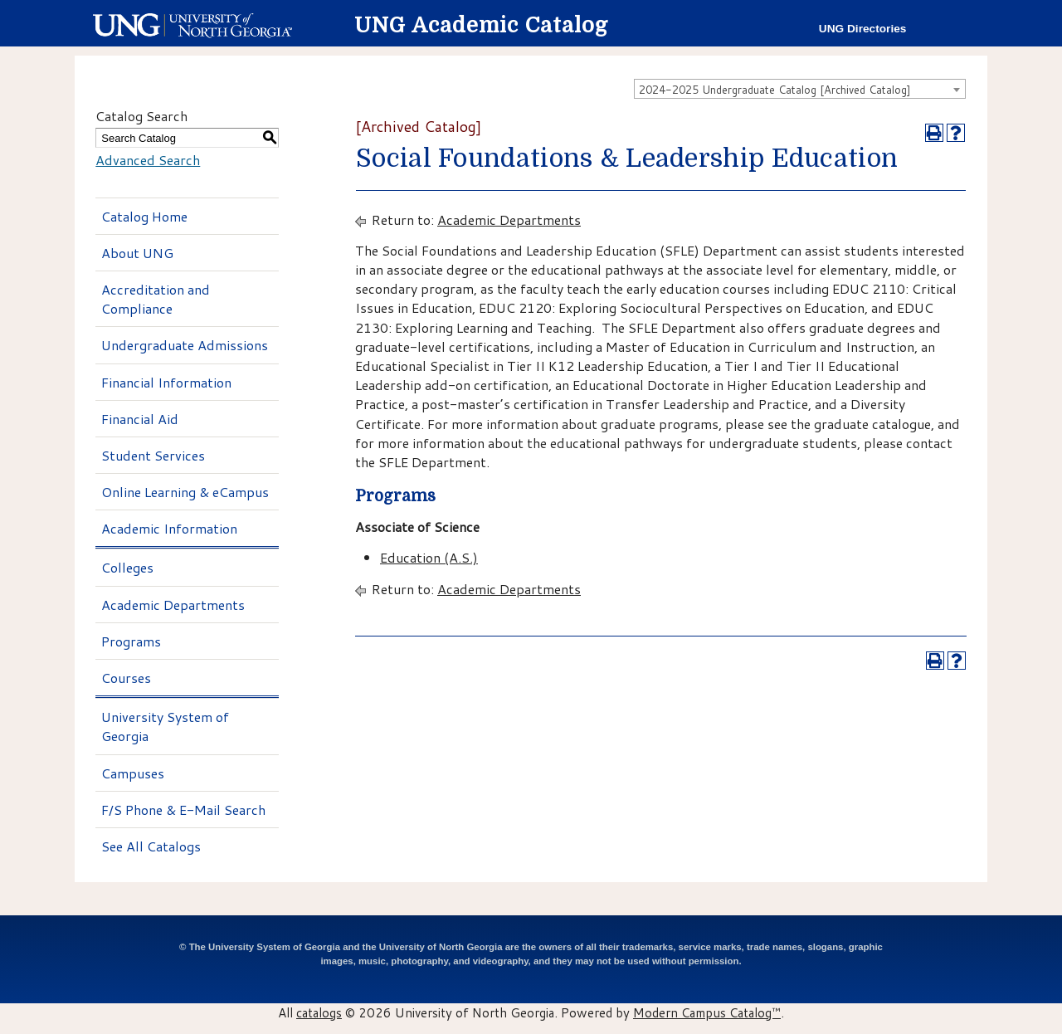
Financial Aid (139, 418)
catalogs (319, 1012)
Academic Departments (173, 604)
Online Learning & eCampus (185, 491)
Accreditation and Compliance (155, 299)
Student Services (153, 455)
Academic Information (169, 528)
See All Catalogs (151, 846)
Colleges (127, 567)
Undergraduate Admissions (184, 344)
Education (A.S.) (429, 557)
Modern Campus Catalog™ (707, 1012)
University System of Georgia (165, 726)
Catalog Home (144, 216)
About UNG (137, 252)
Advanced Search (147, 159)
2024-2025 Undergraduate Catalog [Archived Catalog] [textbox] (775, 89)
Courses (126, 677)
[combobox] (800, 89)
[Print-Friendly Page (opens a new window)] (934, 133)
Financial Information (166, 382)
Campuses (132, 773)
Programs (131, 641)
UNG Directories (863, 28)
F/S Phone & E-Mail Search (183, 809)
